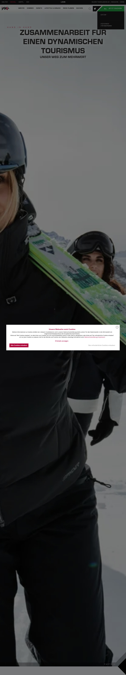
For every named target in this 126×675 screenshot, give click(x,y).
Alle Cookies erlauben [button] (19, 345)
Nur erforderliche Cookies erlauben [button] (101, 345)
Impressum (101, 337)
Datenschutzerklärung (90, 337)
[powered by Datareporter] (117, 328)
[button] (61, 341)
